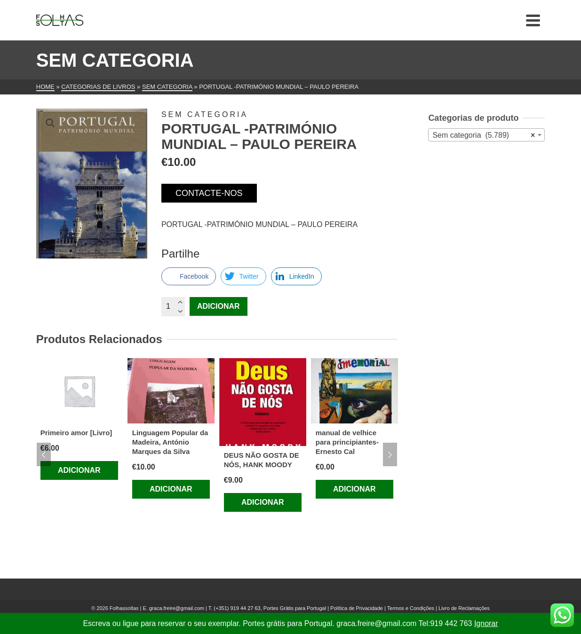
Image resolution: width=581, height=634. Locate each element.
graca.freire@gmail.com (176, 608)
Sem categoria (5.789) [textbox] (483, 135)
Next (390, 454)
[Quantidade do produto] (173, 306)
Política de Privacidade (356, 608)
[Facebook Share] (188, 276)
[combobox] (486, 134)
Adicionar (218, 306)
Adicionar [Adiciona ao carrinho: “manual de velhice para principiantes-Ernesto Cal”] (354, 489)
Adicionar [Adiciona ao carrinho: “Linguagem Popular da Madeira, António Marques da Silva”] (171, 489)
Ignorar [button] (486, 623)
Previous (44, 454)
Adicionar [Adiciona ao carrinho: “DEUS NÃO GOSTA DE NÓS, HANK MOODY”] (262, 502)
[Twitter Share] (243, 276)
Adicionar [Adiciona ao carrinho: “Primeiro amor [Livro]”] (79, 470)
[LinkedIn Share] (296, 276)
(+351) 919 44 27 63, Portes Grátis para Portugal (270, 608)
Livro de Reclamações (464, 608)
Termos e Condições (410, 608)
